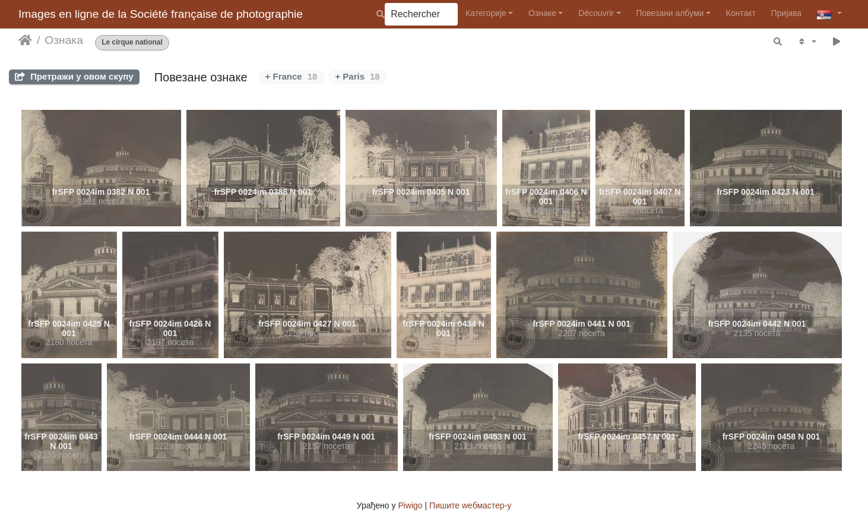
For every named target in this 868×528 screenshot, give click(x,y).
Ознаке (542, 13)
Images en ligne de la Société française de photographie (160, 14)
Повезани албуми (670, 13)
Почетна (25, 40)
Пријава (786, 13)
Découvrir (596, 13)
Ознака (64, 40)
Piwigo (410, 505)
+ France (291, 76)
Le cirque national (132, 42)
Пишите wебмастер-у (470, 505)
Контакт (741, 13)
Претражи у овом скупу (74, 76)
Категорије (485, 13)
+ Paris (357, 76)
